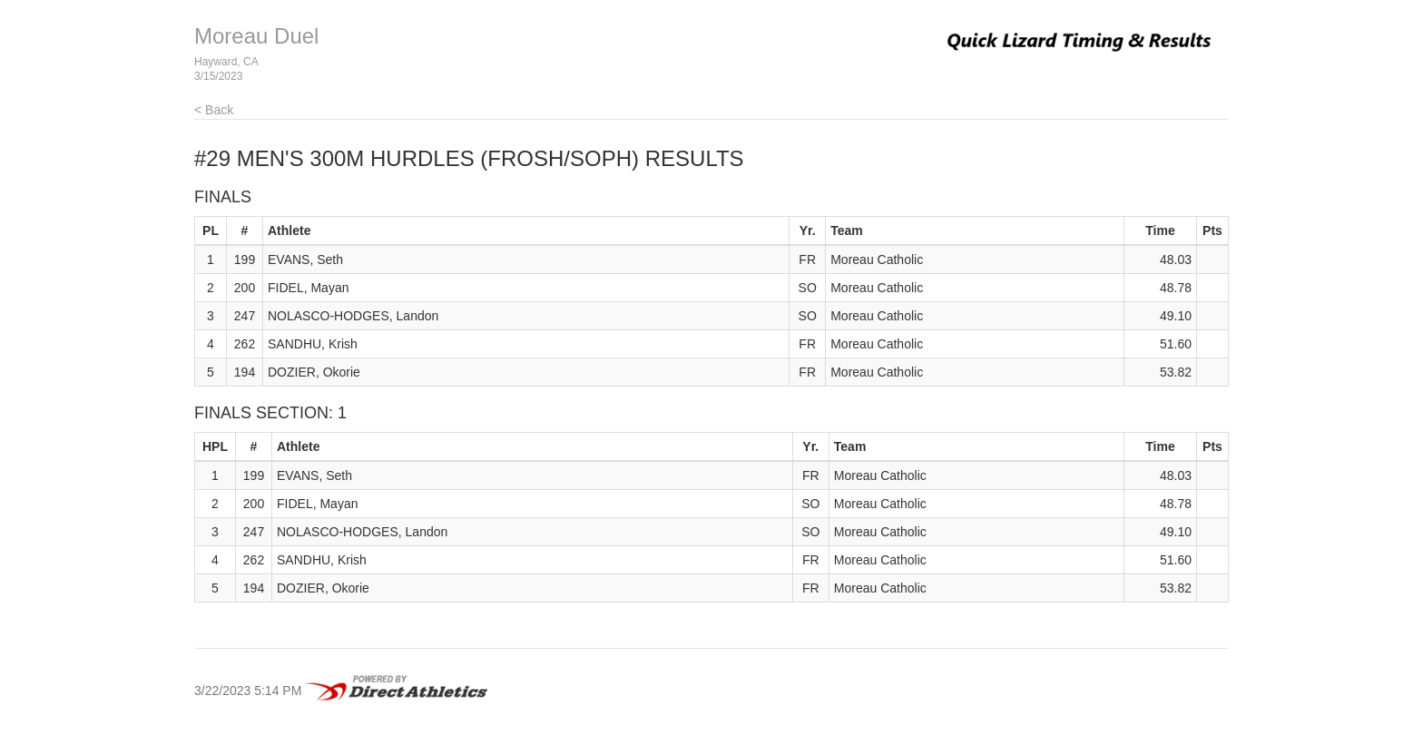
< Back (213, 110)
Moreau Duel (256, 36)
